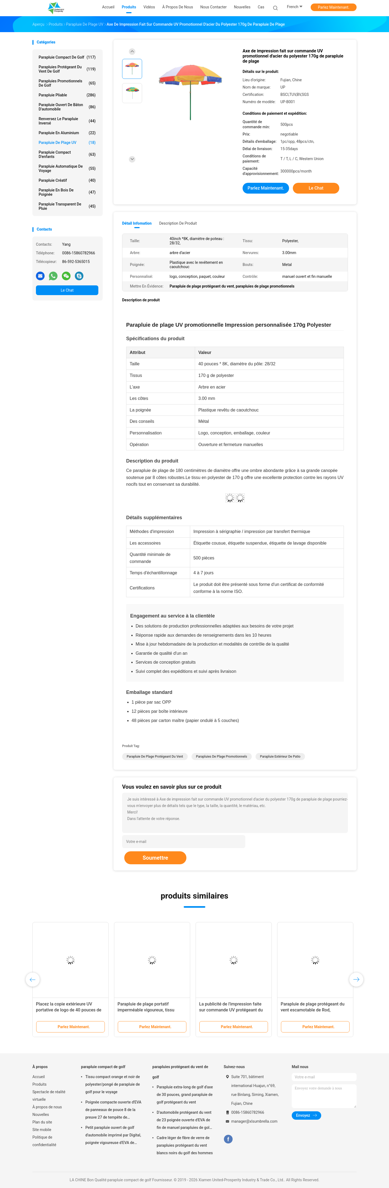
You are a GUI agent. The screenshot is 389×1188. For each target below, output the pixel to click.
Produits (39, 1084)
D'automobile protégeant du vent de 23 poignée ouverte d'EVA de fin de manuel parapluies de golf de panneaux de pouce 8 (184, 1120)
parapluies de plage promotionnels (221, 756)
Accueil (38, 1077)
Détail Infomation (137, 223)
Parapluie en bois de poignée (67, 192)
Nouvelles (40, 1114)
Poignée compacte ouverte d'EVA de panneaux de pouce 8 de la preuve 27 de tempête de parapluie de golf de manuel (113, 1110)
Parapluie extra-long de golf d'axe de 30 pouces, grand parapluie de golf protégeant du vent (185, 1094)
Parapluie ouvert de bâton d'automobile (67, 107)
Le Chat (67, 290)
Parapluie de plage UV (67, 142)
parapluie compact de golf (67, 57)
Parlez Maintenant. (334, 7)
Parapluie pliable (67, 95)
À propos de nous (47, 1107)
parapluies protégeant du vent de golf (67, 69)
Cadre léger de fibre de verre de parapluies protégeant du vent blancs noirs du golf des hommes (185, 1145)
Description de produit (178, 223)
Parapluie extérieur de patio (280, 756)
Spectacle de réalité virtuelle (48, 1096)
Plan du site (42, 1122)
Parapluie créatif (67, 180)
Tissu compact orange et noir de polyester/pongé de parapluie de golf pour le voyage (112, 1084)
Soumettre (155, 858)
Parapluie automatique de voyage (67, 168)
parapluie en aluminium (67, 133)
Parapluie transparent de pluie (67, 206)
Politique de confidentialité (44, 1141)
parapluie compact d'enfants (67, 154)
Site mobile (41, 1130)
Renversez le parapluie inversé (67, 121)
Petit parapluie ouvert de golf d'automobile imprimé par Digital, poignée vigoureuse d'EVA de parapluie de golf (113, 1135)
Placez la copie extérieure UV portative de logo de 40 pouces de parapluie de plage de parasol (68, 1009)
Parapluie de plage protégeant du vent (155, 756)
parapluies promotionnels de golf (67, 83)
